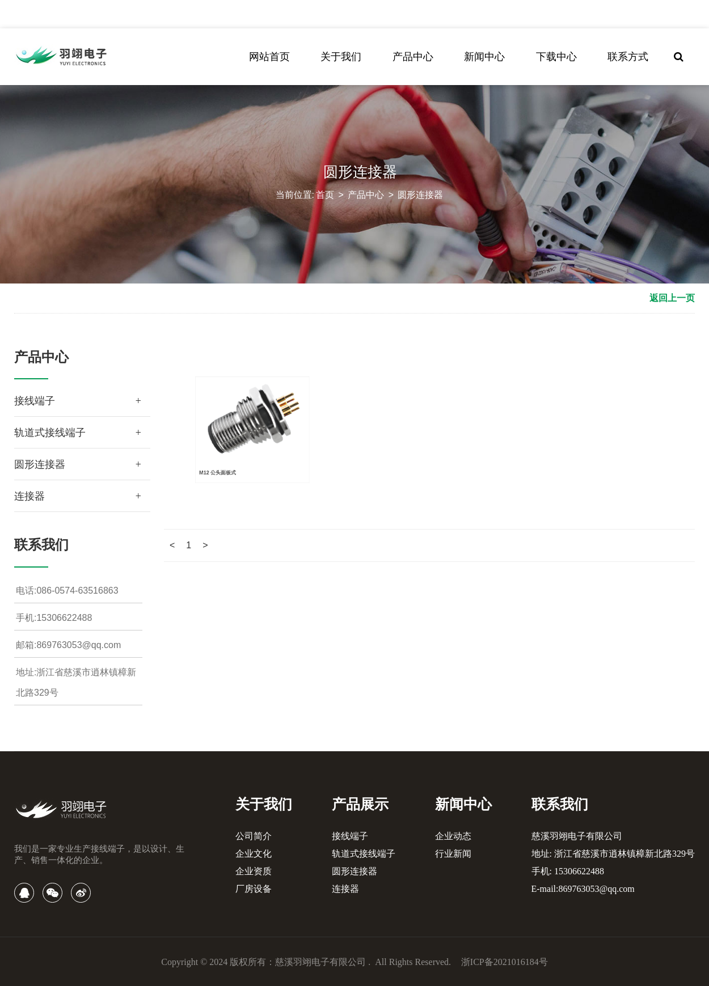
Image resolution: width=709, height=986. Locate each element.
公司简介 (253, 836)
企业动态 (453, 836)
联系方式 (627, 56)
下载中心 (556, 56)
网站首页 (269, 56)
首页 (325, 195)
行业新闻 (453, 853)
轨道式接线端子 (50, 432)
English (525, 14)
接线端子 (34, 401)
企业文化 (253, 853)
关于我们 (340, 56)
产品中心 (413, 56)
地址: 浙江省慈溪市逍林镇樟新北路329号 (613, 853)
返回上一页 (672, 298)
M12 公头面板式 (214, 431)
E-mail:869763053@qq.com (583, 889)
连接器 (29, 496)
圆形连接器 (420, 195)
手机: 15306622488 (567, 871)
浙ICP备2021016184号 (504, 962)
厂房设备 (253, 889)
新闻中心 (484, 56)
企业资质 (253, 871)
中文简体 (489, 14)
